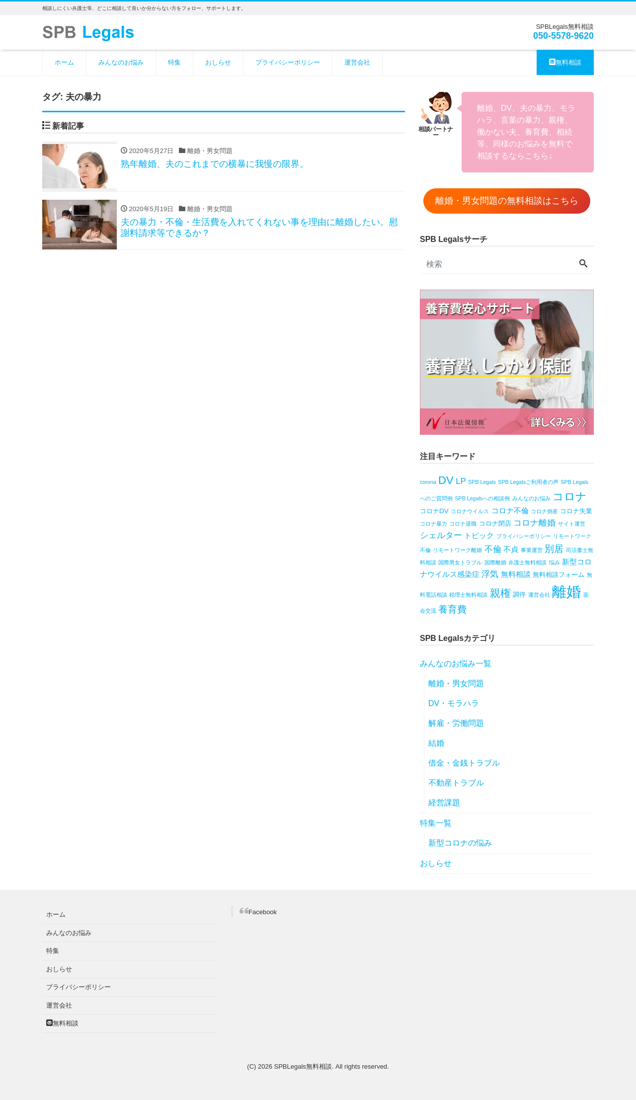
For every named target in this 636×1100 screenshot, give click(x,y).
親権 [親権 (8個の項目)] (500, 593)
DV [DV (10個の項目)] (446, 480)
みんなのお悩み (121, 62)
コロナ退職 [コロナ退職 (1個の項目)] (463, 524)
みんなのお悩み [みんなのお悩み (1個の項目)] (531, 498)
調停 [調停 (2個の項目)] (519, 594)
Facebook (262, 912)
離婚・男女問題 (456, 683)
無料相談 (565, 62)
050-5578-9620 (563, 36)
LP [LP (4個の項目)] (461, 481)
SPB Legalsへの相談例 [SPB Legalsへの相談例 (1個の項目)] (482, 498)
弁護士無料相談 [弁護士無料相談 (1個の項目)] (527, 562)
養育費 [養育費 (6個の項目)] (452, 609)
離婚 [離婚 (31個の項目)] (566, 591)
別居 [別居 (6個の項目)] (554, 549)
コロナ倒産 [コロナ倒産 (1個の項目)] (544, 511)
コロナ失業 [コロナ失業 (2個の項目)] (576, 511)
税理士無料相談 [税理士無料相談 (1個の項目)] (468, 595)
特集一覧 (436, 823)
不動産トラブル (456, 783)
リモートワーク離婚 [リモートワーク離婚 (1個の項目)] (457, 550)
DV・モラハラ (453, 703)
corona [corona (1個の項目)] (428, 482)
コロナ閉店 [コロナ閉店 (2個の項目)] (495, 523)
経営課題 (444, 802)
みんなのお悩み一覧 (455, 663)
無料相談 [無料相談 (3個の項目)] (516, 574)
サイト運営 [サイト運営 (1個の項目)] (571, 524)
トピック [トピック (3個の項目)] (479, 535)
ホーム (64, 62)
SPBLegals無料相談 (303, 1066)
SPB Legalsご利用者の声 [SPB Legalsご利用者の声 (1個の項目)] (528, 482)
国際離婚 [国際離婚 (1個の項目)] (495, 562)
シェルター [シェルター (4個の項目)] (441, 535)
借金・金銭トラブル (464, 763)
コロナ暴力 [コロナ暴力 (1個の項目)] (433, 524)
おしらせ (218, 62)
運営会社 (357, 62)
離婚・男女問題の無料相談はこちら (506, 201)
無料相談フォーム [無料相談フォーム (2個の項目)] (558, 574)
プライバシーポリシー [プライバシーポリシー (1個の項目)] (523, 536)
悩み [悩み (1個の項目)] (554, 562)
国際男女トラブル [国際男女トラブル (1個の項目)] (460, 562)
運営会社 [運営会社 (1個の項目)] (539, 595)
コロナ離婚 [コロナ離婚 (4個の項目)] (534, 523)
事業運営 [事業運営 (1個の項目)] (532, 550)
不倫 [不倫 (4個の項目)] (492, 549)
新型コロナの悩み (460, 843)
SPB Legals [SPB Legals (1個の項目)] (482, 482)
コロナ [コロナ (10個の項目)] (570, 496)
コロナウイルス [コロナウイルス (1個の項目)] (470, 511)
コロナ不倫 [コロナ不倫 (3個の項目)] (510, 510)
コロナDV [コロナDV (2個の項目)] (434, 511)
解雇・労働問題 (456, 723)
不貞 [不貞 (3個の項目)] (510, 549)
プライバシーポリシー (287, 62)
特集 (174, 62)
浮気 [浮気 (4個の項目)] (489, 574)
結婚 (436, 743)
